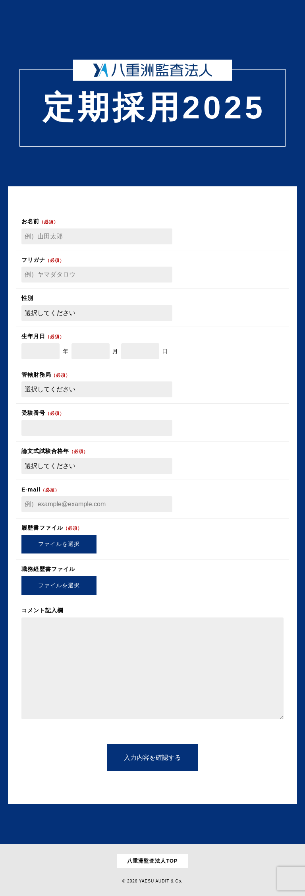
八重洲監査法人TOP (152, 861)
